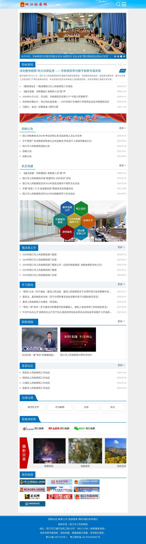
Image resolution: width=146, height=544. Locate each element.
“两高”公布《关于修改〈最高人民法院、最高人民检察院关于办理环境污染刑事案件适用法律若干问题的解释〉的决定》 (83, 291)
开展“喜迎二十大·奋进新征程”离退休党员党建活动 (48, 188)
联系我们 (93, 519)
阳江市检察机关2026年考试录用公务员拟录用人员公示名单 (52, 136)
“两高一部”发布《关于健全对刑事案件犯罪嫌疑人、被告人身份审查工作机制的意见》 (66, 307)
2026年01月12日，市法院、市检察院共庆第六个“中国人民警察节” (55, 96)
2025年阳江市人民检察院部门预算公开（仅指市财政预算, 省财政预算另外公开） (63, 265)
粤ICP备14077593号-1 (56, 537)
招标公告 (27, 151)
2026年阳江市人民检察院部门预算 (40, 254)
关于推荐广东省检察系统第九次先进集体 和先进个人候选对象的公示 (57, 141)
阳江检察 (39, 428)
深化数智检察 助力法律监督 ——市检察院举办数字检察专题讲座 (60, 70)
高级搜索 (73, 519)
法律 (86, 407)
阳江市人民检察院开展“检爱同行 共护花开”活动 (47, 178)
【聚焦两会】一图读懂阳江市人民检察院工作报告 (48, 86)
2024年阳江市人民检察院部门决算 (40, 259)
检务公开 (62, 519)
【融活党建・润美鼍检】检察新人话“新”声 (44, 91)
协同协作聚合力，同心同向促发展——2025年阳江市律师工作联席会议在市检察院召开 (66, 102)
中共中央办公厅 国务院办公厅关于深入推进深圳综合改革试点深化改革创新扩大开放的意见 (68, 312)
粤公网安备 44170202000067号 (85, 537)
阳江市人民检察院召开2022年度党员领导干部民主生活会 (51, 183)
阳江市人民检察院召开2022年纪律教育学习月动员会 (49, 193)
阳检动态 (52, 519)
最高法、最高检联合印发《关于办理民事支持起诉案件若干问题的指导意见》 (61, 297)
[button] (115, 56)
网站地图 (83, 519)
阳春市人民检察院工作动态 (36, 388)
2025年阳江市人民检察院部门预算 (40, 270)
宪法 (112, 407)
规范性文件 (33, 407)
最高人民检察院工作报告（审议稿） (41, 302)
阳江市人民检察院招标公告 (36, 146)
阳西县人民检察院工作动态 (36, 377)
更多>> (122, 128)
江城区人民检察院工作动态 (36, 383)
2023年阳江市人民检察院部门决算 (40, 275)
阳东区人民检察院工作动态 (36, 372)
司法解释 (59, 407)
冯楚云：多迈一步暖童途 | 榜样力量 (40, 107)
